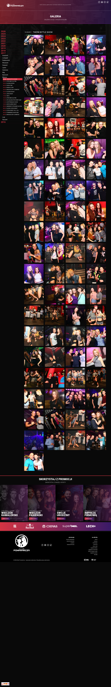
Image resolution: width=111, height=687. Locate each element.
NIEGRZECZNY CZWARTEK (11, 89)
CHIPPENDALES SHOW (10, 102)
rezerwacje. (55, 5)
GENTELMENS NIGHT (10, 104)
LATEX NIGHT (8, 93)
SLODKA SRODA (8, 83)
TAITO (6, 95)
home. (27, 5)
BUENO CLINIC (8, 87)
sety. (70, 5)
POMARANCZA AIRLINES (11, 112)
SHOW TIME (7, 85)
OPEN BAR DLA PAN (9, 81)
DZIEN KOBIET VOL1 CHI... (11, 110)
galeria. (41, 5)
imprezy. (34, 5)
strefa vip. (64, 6)
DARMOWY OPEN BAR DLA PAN (12, 106)
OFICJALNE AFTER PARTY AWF (12, 100)
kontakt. (83, 5)
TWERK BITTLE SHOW (10, 79)
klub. (47, 5)
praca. (76, 5)
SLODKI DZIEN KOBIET (10, 108)
